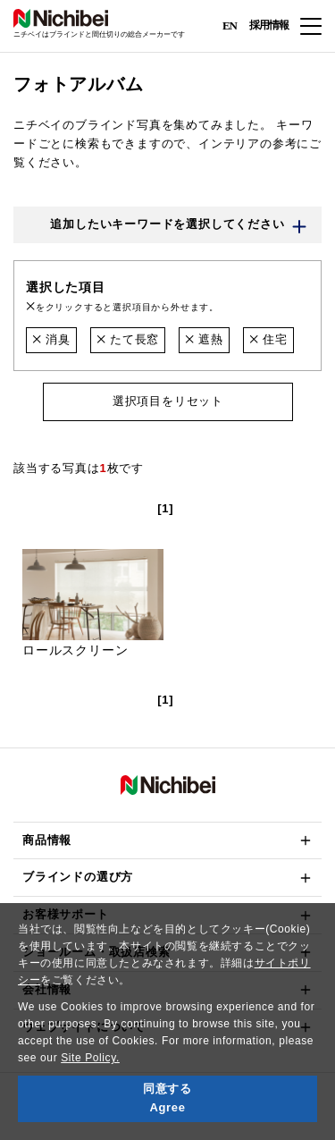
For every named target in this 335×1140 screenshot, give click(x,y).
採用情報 (269, 25)
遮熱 (204, 339)
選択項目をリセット (167, 401)
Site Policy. (90, 1057)
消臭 (51, 339)
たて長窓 (127, 339)
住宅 (268, 339)
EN (229, 24)
